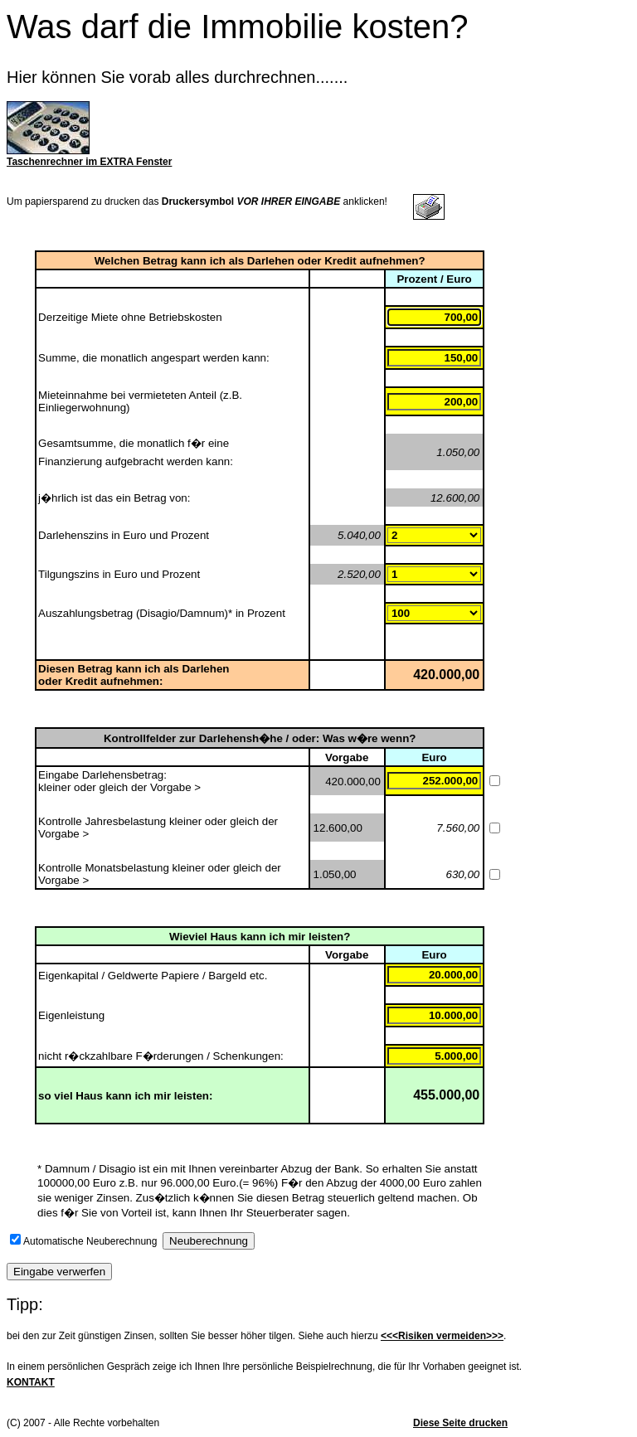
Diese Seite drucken (460, 1423)
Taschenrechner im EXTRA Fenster (89, 161)
